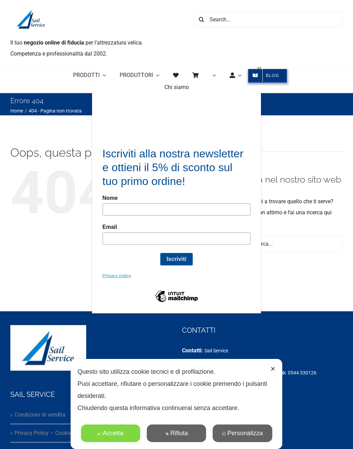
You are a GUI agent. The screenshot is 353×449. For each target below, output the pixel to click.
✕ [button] (272, 368)
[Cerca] (201, 19)
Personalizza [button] (242, 433)
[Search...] (268, 19)
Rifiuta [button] (176, 433)
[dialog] (176, 404)
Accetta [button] (110, 433)
